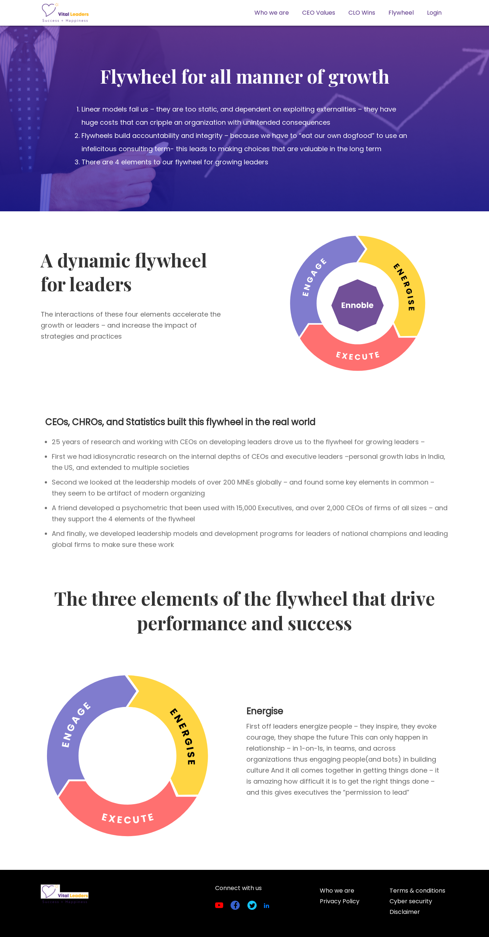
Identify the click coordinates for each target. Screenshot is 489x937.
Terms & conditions (417, 890)
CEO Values (318, 12)
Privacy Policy (339, 901)
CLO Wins (361, 12)
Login (434, 12)
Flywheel (401, 12)
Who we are (271, 12)
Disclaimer (405, 912)
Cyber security (411, 901)
